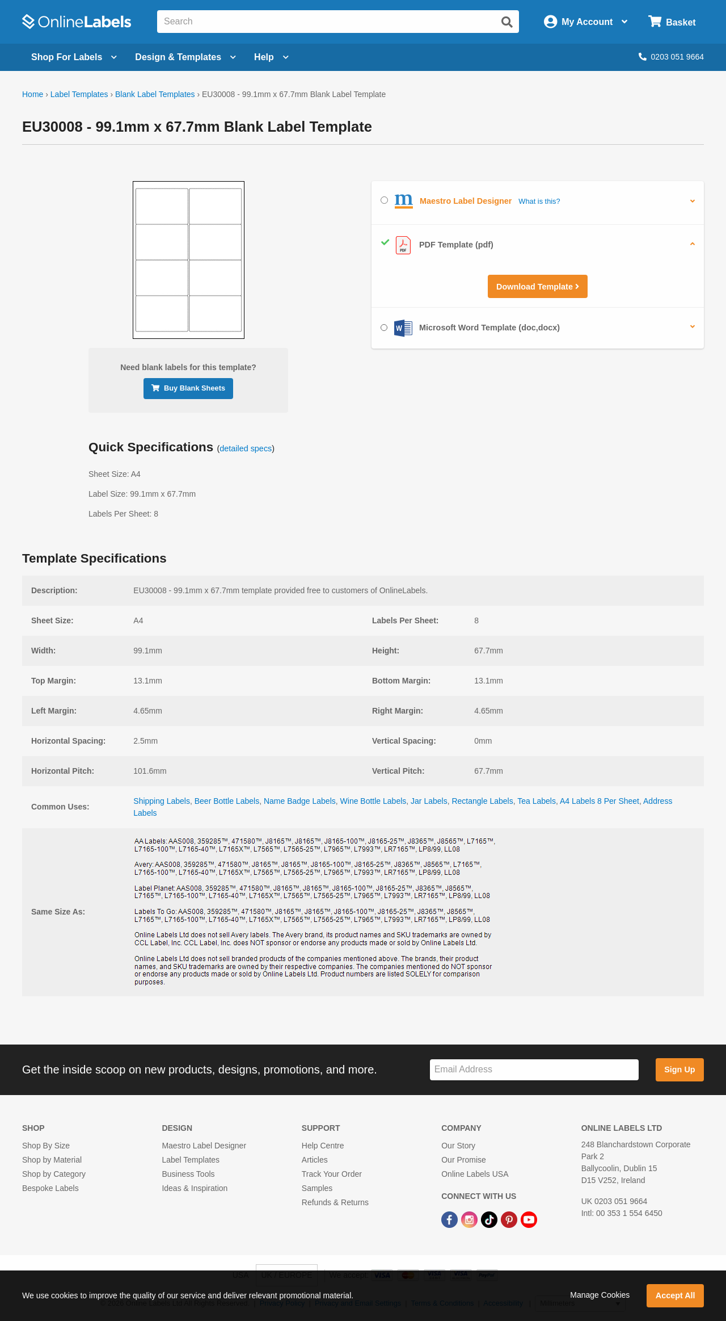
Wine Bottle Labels (373, 801)
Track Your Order (332, 1174)
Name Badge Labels (300, 801)
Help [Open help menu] (271, 57)
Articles (315, 1159)
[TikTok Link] (490, 1218)
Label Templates (79, 94)
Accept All (675, 1295)
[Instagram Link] (470, 1218)
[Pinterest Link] (510, 1218)
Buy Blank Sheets (188, 388)
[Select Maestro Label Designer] (384, 200)
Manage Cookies (600, 1294)
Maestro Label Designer (204, 1145)
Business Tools (188, 1174)
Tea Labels (536, 801)
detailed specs (246, 448)
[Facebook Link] (450, 1218)
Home (32, 94)
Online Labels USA (474, 1174)
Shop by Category (54, 1174)
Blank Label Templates (155, 94)
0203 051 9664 (671, 56)
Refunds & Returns (335, 1202)
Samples (317, 1188)
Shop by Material (52, 1159)
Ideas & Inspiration (194, 1188)
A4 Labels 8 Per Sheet (599, 801)
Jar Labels (429, 801)
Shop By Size (46, 1145)
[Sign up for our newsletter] (534, 1069)
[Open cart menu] (672, 22)
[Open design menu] (185, 57)
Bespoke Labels (50, 1188)
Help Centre (323, 1145)
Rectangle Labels (482, 801)
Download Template (537, 286)
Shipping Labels (161, 801)
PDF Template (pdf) (437, 245)
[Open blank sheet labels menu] (74, 57)
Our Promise (463, 1159)
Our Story (458, 1145)
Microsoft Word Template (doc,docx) (470, 328)
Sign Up (679, 1069)
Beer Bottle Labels (227, 801)
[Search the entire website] (338, 21)
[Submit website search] (507, 22)
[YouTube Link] (529, 1218)
